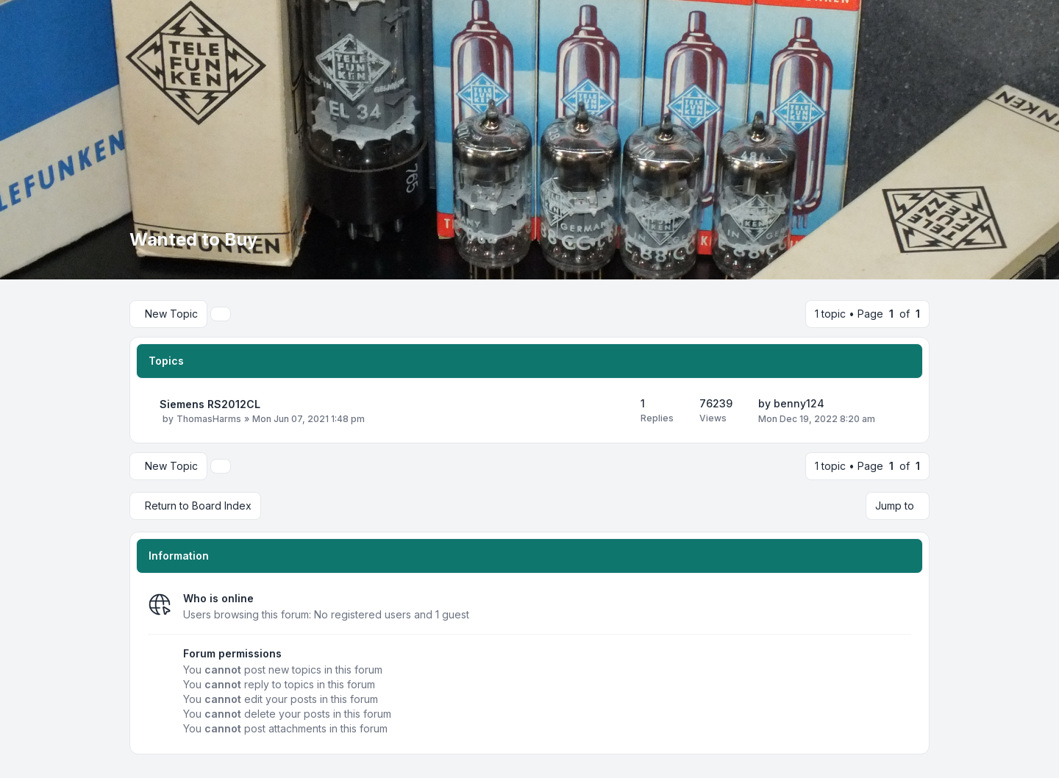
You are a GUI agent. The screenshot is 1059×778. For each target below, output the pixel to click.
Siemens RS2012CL (210, 404)
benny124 (799, 403)
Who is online (218, 598)
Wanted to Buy (193, 239)
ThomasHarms (208, 418)
